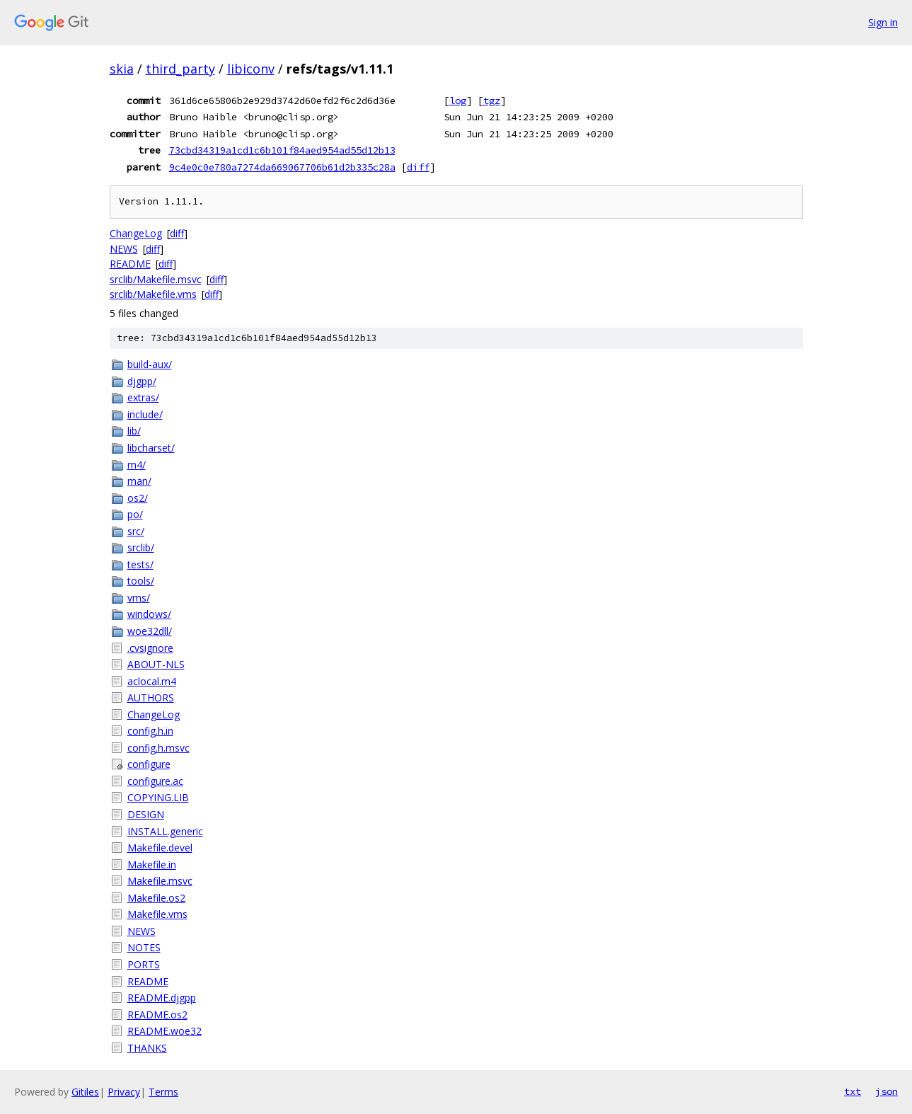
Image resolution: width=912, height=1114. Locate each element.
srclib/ (140, 547)
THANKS (147, 1048)
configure (149, 764)
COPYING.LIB (158, 797)
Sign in (883, 22)
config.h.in (150, 730)
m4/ (136, 464)
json (886, 1091)
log (457, 100)
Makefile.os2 (156, 898)
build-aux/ (149, 364)
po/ (135, 514)
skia (122, 68)
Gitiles (85, 1091)
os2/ (137, 498)
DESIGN (145, 814)
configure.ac (155, 781)
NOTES (144, 947)
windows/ (149, 614)
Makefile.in (151, 864)
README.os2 (157, 1014)
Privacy (124, 1091)
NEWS (124, 248)
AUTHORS (150, 697)
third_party (180, 68)
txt (852, 1091)
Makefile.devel (159, 847)
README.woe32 (164, 1031)
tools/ (140, 580)
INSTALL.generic (165, 831)
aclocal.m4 (151, 681)
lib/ (134, 430)
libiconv (251, 68)
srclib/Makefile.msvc (156, 279)
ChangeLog (136, 233)
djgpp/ (141, 381)
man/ (139, 481)
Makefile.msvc (159, 881)
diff (418, 167)
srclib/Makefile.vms (153, 294)
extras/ (143, 397)
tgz (491, 100)
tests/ (140, 564)
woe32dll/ (149, 631)
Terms (163, 1091)
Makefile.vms (157, 914)
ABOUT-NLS (156, 664)
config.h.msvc (158, 747)
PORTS (143, 964)
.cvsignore (150, 648)
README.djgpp (161, 997)
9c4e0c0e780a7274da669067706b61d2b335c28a (282, 167)
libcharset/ (151, 447)
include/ (145, 414)
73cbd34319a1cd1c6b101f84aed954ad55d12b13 (282, 150)
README (130, 263)
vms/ (138, 597)
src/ (135, 531)
